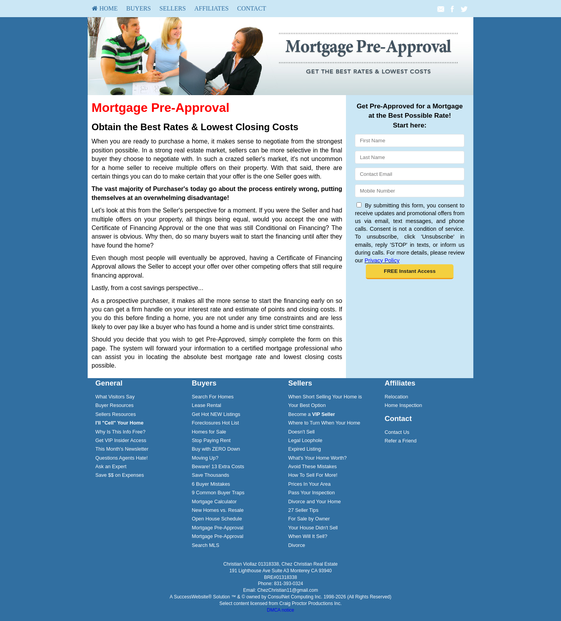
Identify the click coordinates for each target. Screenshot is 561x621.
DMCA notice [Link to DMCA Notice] (280, 610)
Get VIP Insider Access (120, 440)
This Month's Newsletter (121, 449)
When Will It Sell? (307, 536)
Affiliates (211, 8)
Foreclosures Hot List (215, 423)
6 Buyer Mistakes (211, 484)
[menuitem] (105, 8)
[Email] (409, 174)
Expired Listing (304, 449)
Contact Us (397, 432)
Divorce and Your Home (314, 501)
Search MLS (205, 545)
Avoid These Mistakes (312, 466)
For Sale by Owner (309, 519)
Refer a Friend (400, 441)
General (109, 383)
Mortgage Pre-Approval (217, 528)
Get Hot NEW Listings (216, 414)
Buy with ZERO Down (216, 449)
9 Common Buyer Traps (218, 492)
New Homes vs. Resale (217, 510)
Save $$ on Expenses (119, 475)
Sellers (172, 8)
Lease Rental (206, 405)
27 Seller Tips (303, 510)
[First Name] (409, 140)
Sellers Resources (115, 414)
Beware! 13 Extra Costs (218, 466)
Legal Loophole (305, 440)
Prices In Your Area (309, 484)
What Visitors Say (115, 397)
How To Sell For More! (312, 475)
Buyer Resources (114, 405)
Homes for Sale (209, 432)
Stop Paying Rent (211, 440)
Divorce (296, 545)
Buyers (138, 8)
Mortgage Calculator (214, 501)
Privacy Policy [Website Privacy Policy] (382, 260)
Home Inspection (403, 405)
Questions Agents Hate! (121, 458)
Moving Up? (205, 458)
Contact (251, 8)
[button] (409, 271)
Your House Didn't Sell (313, 528)
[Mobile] (409, 190)
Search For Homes (212, 397)
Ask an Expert (111, 466)
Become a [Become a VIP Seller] (311, 414)
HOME (105, 8)
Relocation (396, 397)
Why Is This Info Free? (120, 432)
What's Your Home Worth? (317, 458)
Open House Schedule (217, 519)
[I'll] (119, 423)
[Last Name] (409, 157)
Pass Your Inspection (311, 492)
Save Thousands (210, 475)
